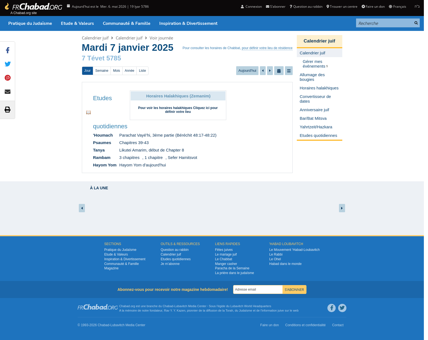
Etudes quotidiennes (176, 259)
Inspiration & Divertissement (188, 23)
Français (397, 6)
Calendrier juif (95, 38)
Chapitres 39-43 (134, 142)
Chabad (168, 306)
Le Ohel (275, 259)
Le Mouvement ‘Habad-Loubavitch (294, 250)
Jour (87, 71)
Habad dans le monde (285, 264)
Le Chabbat (223, 259)
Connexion (251, 6)
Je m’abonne (170, 264)
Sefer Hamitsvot (182, 157)
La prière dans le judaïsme (234, 273)
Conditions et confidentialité (305, 325)
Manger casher (226, 264)
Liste (142, 71)
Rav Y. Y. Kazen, (175, 310)
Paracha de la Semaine (232, 268)
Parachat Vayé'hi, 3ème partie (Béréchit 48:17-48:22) (168, 135)
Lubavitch (180, 306)
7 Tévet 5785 (101, 58)
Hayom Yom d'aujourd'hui (142, 165)
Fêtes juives (224, 250)
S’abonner (276, 6)
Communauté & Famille (126, 23)
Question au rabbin (306, 6)
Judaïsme (245, 310)
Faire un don (373, 6)
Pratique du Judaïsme (30, 23)
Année (129, 71)
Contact (337, 325)
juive (281, 310)
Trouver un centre (342, 6)
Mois (116, 71)
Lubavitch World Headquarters (250, 306)
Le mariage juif (226, 254)
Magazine (111, 268)
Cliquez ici (201, 108)
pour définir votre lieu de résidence (267, 48)
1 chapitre (154, 157)
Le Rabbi (275, 254)
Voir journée (161, 38)
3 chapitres (129, 157)
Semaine (101, 71)
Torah (229, 310)
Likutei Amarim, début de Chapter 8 (151, 150)
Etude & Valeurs (77, 23)
